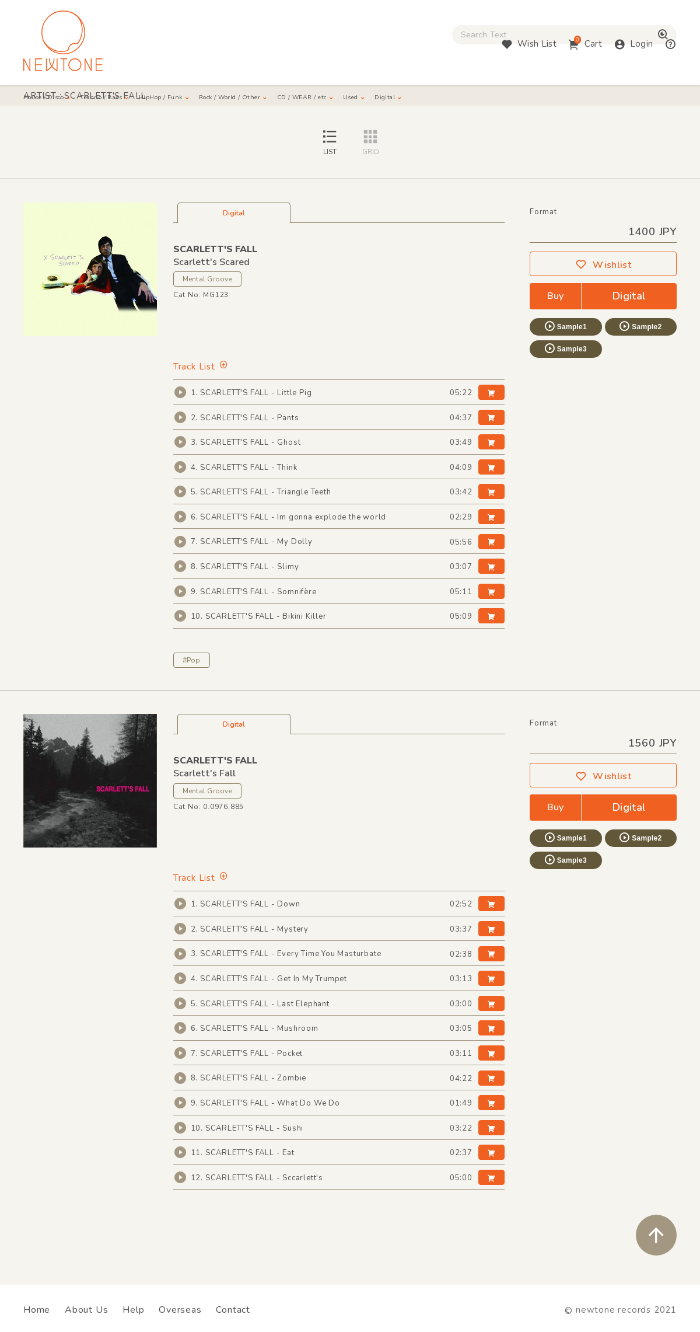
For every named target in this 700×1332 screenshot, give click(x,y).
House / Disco (58, 99)
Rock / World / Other (318, 99)
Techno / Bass (140, 99)
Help (133, 1309)
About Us (86, 1309)
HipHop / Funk (222, 99)
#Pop (192, 686)
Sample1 (565, 352)
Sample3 (565, 374)
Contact (233, 1309)
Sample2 (640, 352)
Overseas (180, 1309)
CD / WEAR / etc (421, 99)
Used (490, 99)
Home (36, 1309)
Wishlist (603, 290)
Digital (537, 99)
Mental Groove (207, 305)
